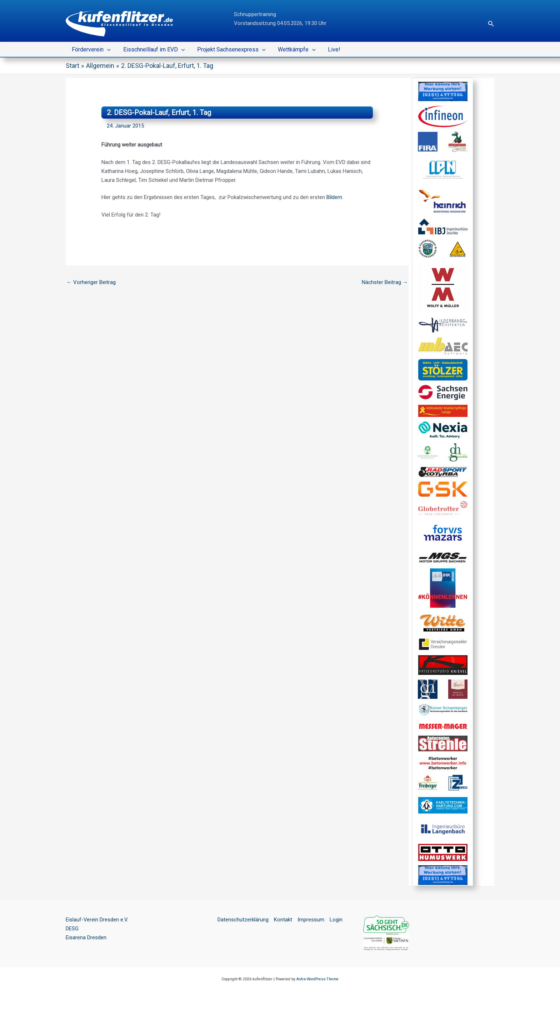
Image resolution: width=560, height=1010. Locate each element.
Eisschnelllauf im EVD (153, 50)
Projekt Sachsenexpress (229, 50)
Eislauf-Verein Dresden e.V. (97, 919)
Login (336, 919)
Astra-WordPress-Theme (317, 979)
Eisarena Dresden (86, 937)
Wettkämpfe (293, 50)
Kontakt (283, 919)
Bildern (334, 197)
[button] (491, 23)
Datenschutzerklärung (243, 919)
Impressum (311, 919)
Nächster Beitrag (385, 282)
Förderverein (90, 50)
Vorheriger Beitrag (91, 282)
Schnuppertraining (255, 14)
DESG (72, 928)
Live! (330, 49)
